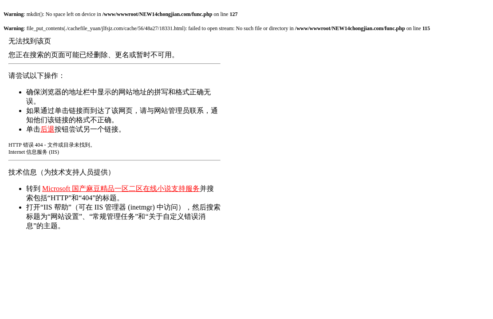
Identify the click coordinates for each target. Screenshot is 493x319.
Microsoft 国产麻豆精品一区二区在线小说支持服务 (121, 188)
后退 (47, 129)
